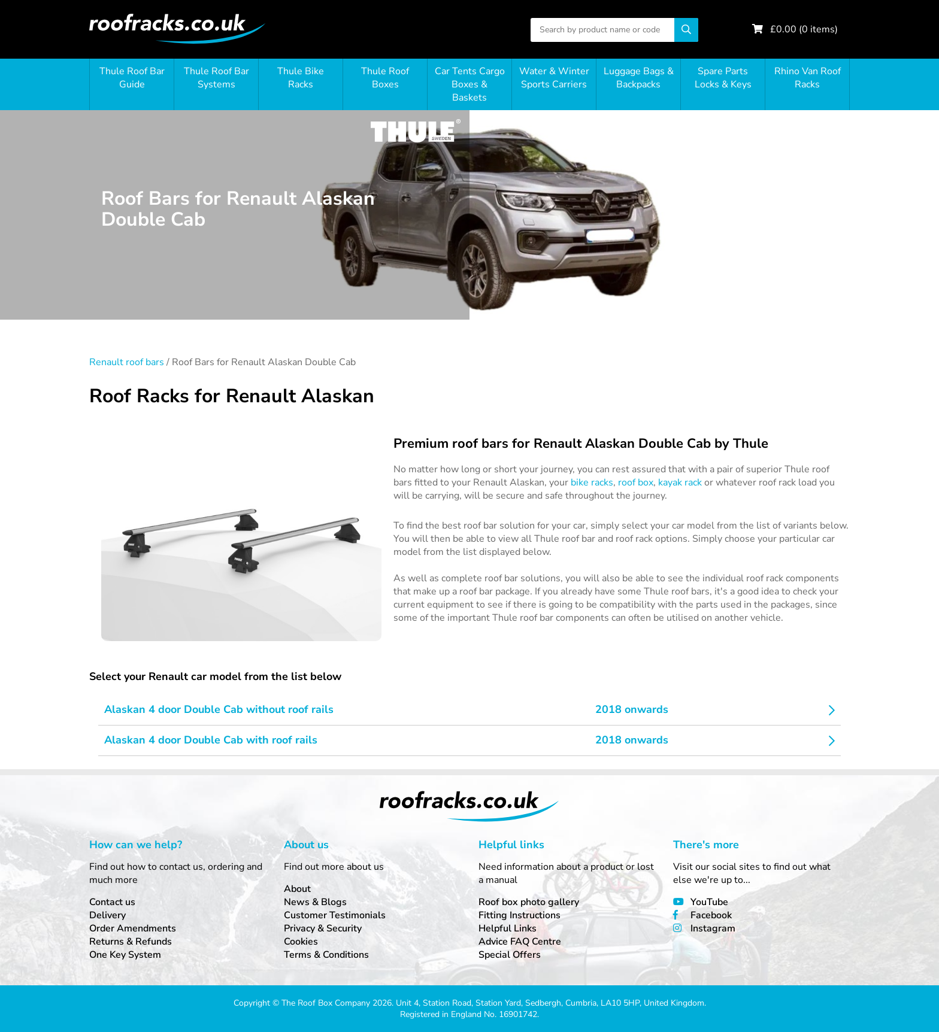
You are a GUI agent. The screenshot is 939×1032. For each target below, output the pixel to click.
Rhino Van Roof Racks (807, 78)
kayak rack (680, 482)
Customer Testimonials (335, 915)
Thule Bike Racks (300, 78)
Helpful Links (507, 928)
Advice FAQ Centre (519, 941)
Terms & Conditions (326, 954)
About (297, 889)
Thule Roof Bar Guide (132, 78)
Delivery (107, 915)
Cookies (301, 941)
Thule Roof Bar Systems (216, 78)
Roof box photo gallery (528, 902)
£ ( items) (804, 29)
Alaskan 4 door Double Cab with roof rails (210, 740)
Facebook (711, 915)
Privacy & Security (323, 928)
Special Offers (509, 954)
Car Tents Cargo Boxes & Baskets (470, 84)
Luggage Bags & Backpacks (639, 78)
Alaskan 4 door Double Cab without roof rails (219, 709)
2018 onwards (631, 709)
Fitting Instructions (519, 915)
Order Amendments (132, 928)
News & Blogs (315, 902)
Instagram (712, 928)
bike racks (592, 482)
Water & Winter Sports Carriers (554, 78)
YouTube (709, 902)
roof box (635, 482)
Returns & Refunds (130, 941)
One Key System (125, 954)
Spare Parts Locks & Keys (723, 78)
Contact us (112, 902)
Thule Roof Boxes (385, 78)
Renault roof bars (126, 362)
